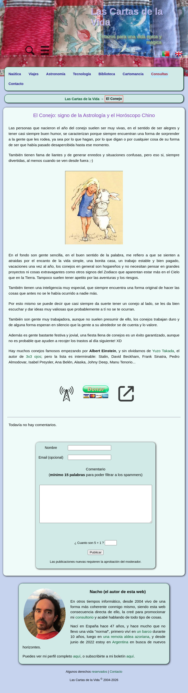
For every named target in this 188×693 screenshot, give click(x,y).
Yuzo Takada (163, 351)
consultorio (84, 624)
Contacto (116, 679)
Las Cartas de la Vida (82, 99)
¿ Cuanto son (84, 550)
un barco (144, 639)
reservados (99, 679)
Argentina (120, 649)
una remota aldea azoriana (126, 644)
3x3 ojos (33, 356)
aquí (77, 663)
